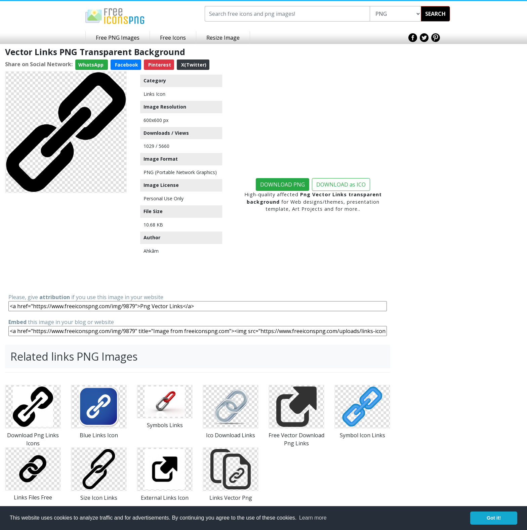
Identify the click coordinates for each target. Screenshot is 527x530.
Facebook (126, 65)
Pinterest (159, 65)
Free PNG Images (117, 37)
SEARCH (435, 13)
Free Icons (173, 37)
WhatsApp (91, 65)
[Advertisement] (66, 243)
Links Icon (154, 94)
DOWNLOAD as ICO (341, 184)
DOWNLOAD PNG (282, 184)
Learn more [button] (313, 518)
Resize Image (223, 37)
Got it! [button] (494, 518)
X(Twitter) (193, 65)
